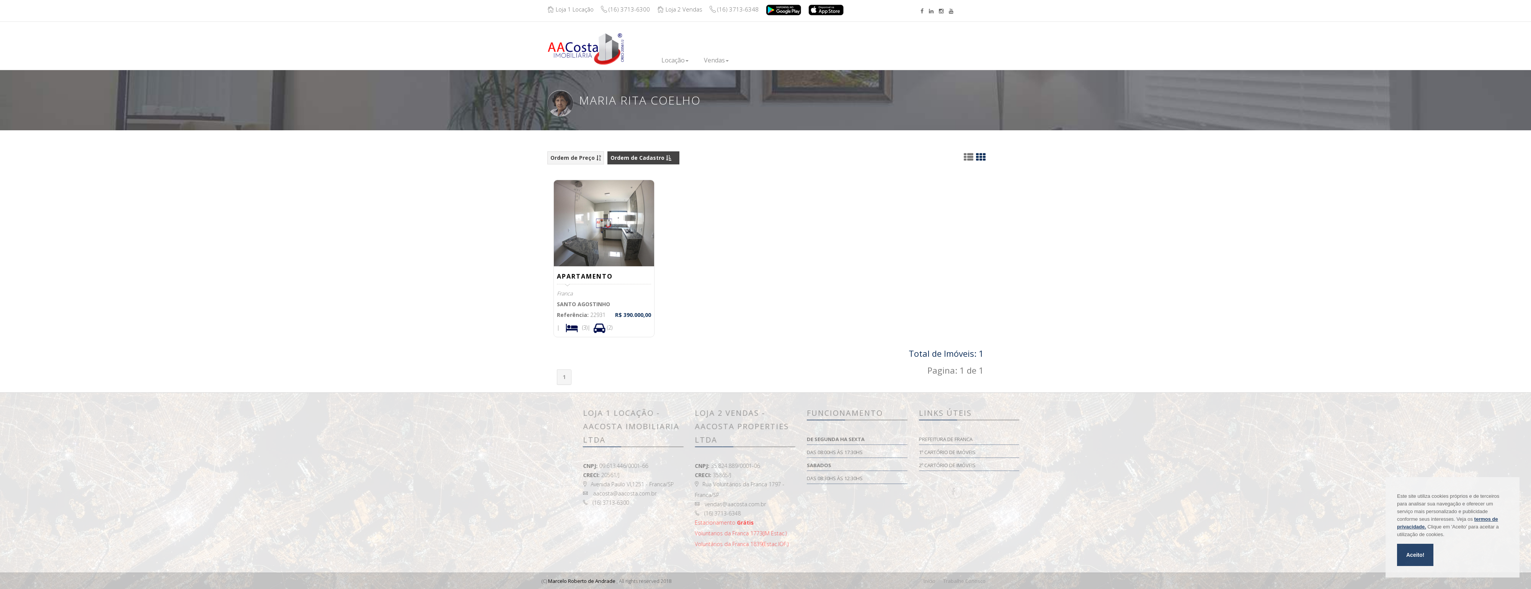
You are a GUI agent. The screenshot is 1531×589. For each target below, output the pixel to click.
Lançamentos (763, 60)
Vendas (716, 60)
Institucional (854, 60)
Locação (675, 60)
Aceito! (1415, 555)
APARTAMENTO (586, 276)
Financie (809, 60)
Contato (899, 56)
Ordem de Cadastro (640, 157)
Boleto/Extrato (971, 43)
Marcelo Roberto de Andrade (581, 581)
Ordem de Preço (575, 157)
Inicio (638, 60)
